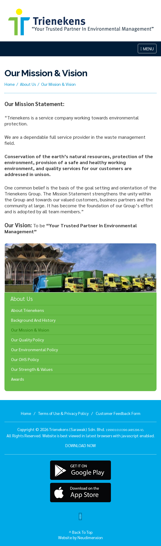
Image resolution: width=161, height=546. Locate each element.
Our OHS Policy (25, 359)
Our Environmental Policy (34, 349)
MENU (148, 49)
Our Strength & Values (32, 369)
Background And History (33, 320)
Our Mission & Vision (30, 329)
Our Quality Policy (27, 339)
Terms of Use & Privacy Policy (63, 413)
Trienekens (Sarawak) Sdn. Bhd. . (96, 429)
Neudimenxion (90, 537)
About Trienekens (27, 310)
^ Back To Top (80, 532)
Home (9, 84)
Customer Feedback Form (118, 413)
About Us (28, 84)
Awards (17, 379)
